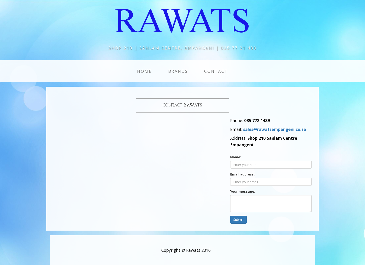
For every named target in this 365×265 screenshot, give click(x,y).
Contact (216, 71)
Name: (235, 157)
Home (144, 71)
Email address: (242, 174)
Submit (238, 219)
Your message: (242, 191)
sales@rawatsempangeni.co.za (274, 129)
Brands (178, 71)
